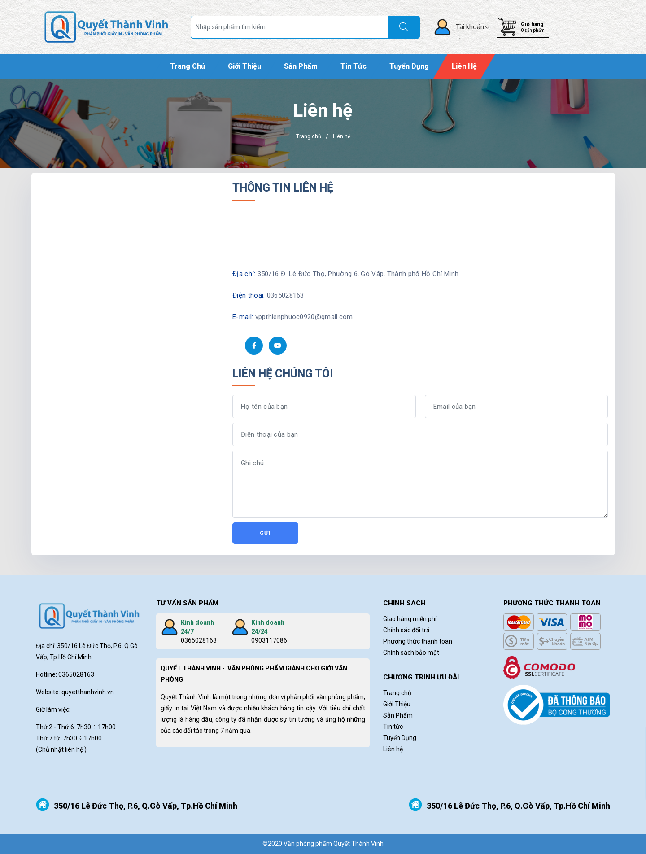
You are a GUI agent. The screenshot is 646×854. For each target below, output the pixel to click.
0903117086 (269, 640)
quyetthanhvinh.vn (87, 692)
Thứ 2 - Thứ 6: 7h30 (64, 727)
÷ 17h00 (104, 727)
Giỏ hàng (532, 24)
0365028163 (199, 640)
